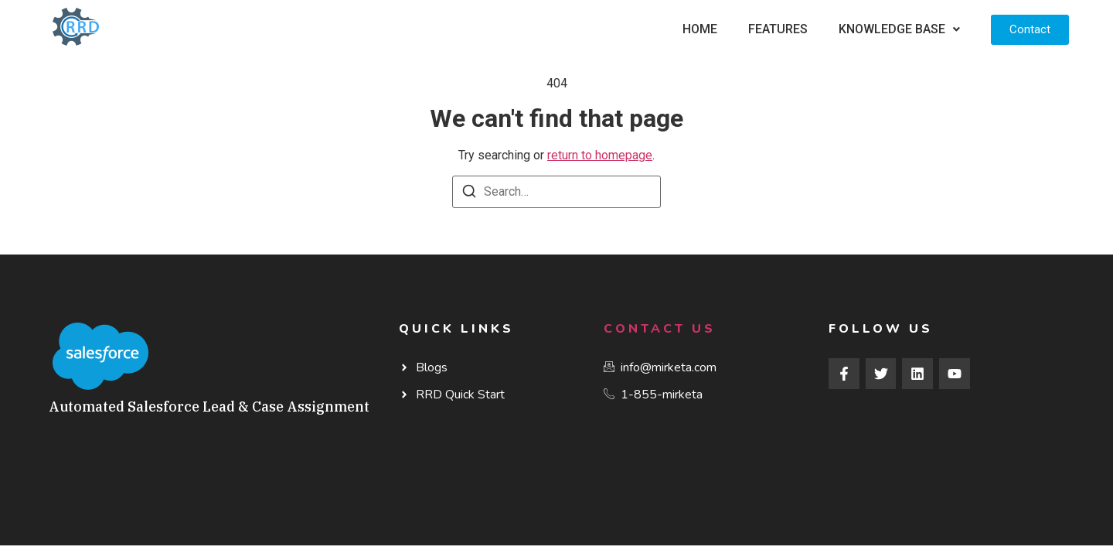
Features (778, 29)
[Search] (469, 193)
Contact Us (660, 328)
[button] (899, 29)
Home (699, 29)
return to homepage (599, 155)
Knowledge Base (899, 29)
